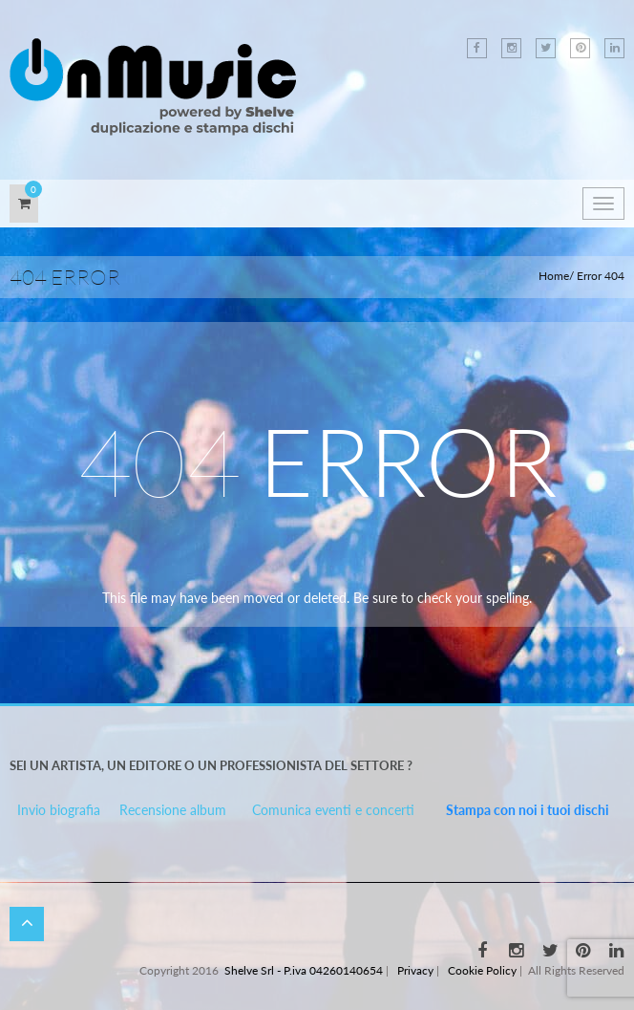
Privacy (415, 970)
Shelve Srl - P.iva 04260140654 (303, 970)
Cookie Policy (482, 970)
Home (554, 276)
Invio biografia (58, 810)
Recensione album (172, 810)
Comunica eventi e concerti (333, 810)
